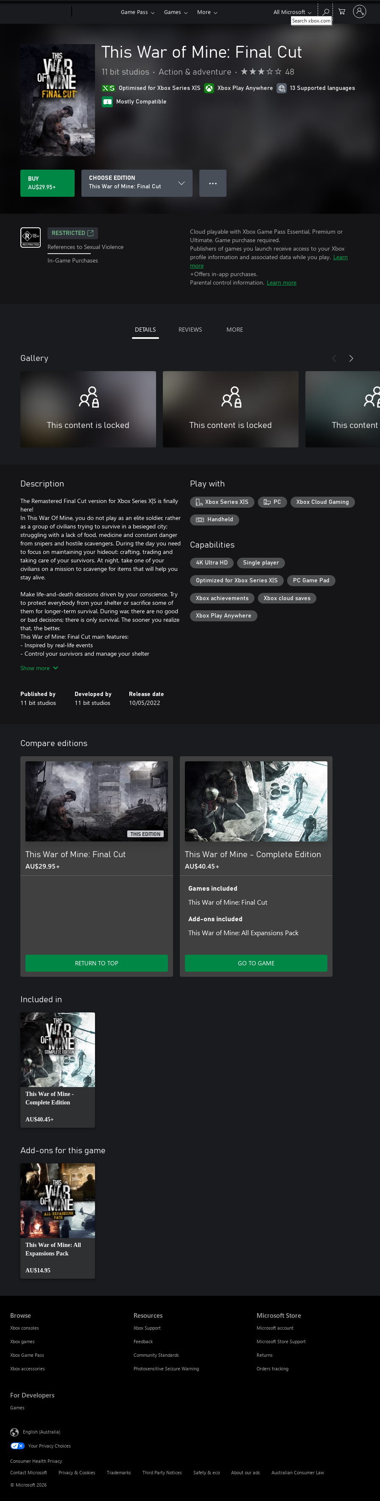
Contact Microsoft (28, 1472)
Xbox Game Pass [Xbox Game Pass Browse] (27, 1355)
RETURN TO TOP (96, 963)
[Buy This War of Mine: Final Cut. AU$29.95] (47, 183)
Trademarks (119, 1472)
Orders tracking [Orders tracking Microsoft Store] (272, 1368)
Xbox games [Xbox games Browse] (22, 1341)
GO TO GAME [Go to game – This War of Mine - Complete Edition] (256, 963)
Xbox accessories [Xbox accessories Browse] (27, 1368)
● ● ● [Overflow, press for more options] (213, 183)
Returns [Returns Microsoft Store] (265, 1355)
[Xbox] (95, 11)
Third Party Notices (162, 1472)
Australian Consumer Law (297, 1472)
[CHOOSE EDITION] (137, 183)
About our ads (245, 1472)
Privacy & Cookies (77, 1472)
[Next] (351, 358)
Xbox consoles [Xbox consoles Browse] (24, 1327)
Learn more (281, 282)
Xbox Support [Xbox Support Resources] (147, 1327)
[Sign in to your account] (359, 11)
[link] (57, 1070)
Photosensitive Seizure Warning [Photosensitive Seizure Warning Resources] (166, 1368)
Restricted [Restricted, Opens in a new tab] (73, 233)
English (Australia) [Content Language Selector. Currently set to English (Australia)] (41, 1431)
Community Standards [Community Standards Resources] (156, 1355)
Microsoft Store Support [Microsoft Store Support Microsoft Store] (281, 1341)
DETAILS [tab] (145, 329)
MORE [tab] (234, 329)
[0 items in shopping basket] (341, 11)
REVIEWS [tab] (190, 329)
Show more (39, 668)
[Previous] (334, 358)
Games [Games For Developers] (17, 1407)
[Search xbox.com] (325, 10)
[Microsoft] (39, 11)
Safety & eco (206, 1472)
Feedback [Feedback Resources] (143, 1341)
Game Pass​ (134, 11)
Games (172, 11)
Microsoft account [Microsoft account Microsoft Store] (275, 1327)
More (204, 11)
